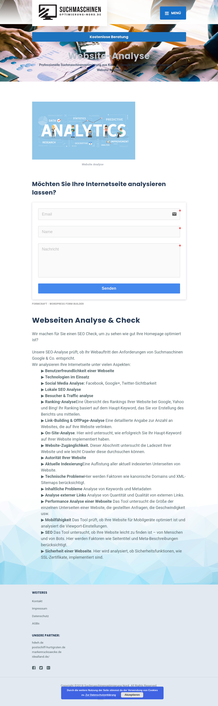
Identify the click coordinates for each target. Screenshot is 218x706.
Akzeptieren (132, 694)
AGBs (35, 623)
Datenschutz (40, 616)
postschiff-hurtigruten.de (48, 647)
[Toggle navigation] (173, 12)
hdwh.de (38, 642)
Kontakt (37, 601)
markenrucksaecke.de (47, 652)
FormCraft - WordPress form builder (58, 303)
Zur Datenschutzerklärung (100, 695)
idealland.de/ (41, 656)
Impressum (39, 608)
